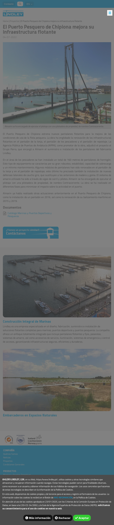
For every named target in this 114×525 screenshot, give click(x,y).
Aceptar (84, 518)
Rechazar (65, 518)
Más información (39, 518)
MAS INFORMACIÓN (63, 497)
